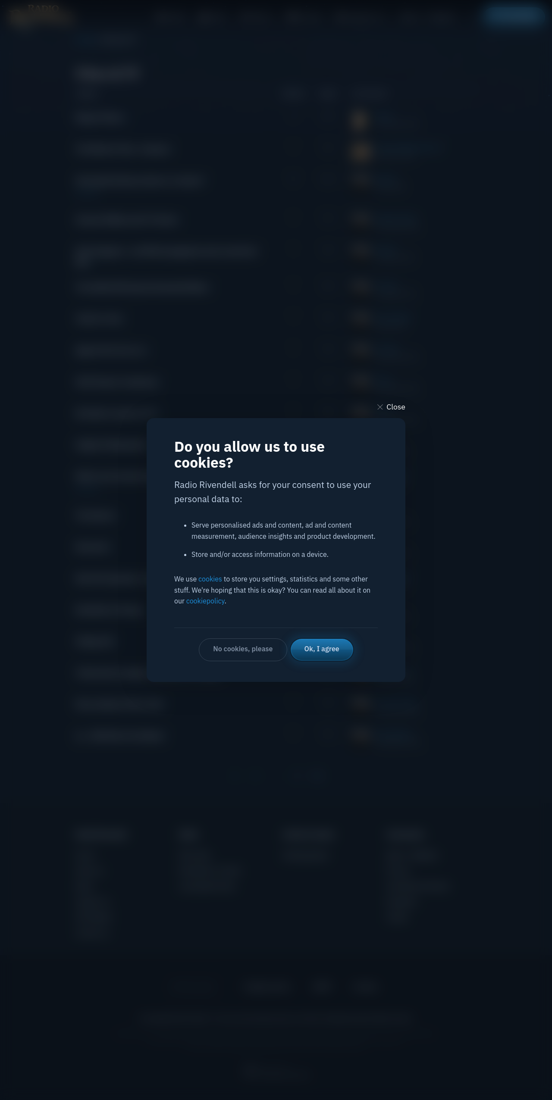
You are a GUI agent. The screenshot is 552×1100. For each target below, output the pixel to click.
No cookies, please (243, 648)
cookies (210, 579)
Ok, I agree (321, 648)
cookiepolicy (205, 601)
